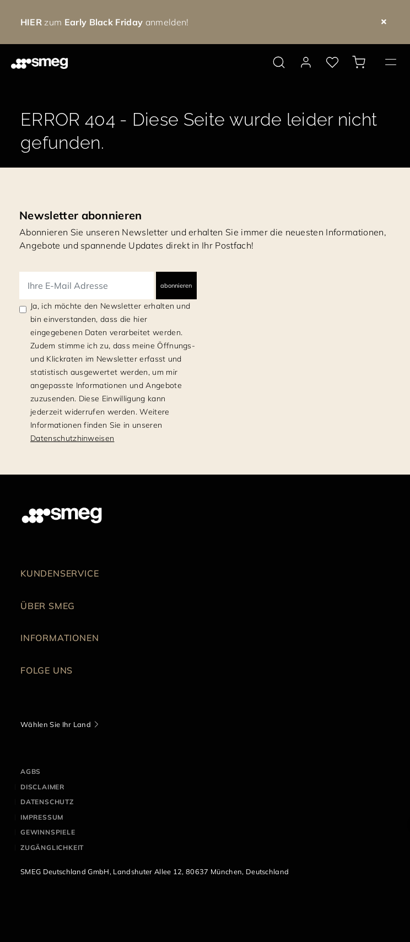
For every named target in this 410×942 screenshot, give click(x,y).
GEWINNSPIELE (47, 832)
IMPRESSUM (41, 817)
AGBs (30, 771)
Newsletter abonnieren (80, 215)
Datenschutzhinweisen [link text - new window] (72, 438)
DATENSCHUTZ (47, 802)
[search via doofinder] (279, 62)
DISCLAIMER (42, 787)
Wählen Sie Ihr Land (55, 724)
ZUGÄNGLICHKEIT (52, 847)
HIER (31, 22)
